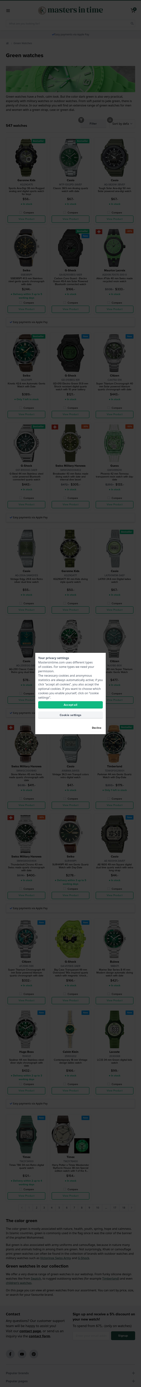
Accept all (70, 705)
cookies (47, 667)
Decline (96, 728)
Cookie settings (70, 715)
